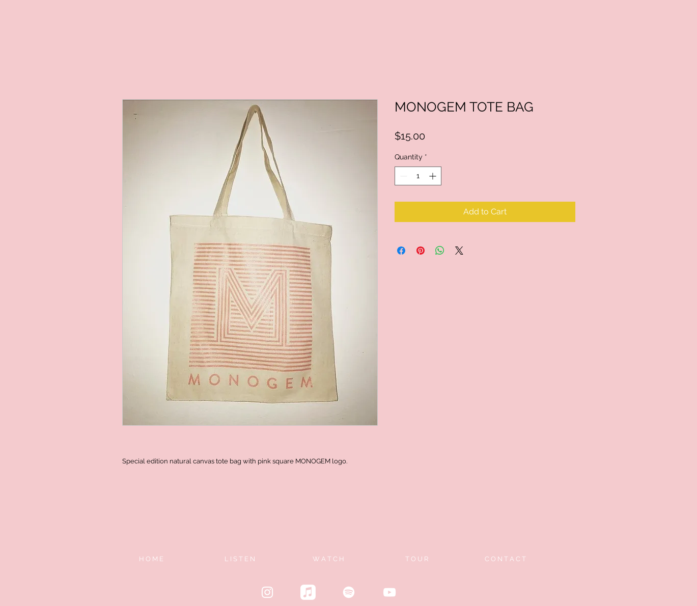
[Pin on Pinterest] (420, 250)
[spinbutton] (418, 176)
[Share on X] (459, 250)
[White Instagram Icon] (267, 592)
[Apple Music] (308, 592)
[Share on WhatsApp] (440, 250)
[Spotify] (348, 592)
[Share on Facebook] (401, 250)
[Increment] (433, 176)
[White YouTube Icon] (389, 592)
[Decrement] (402, 176)
